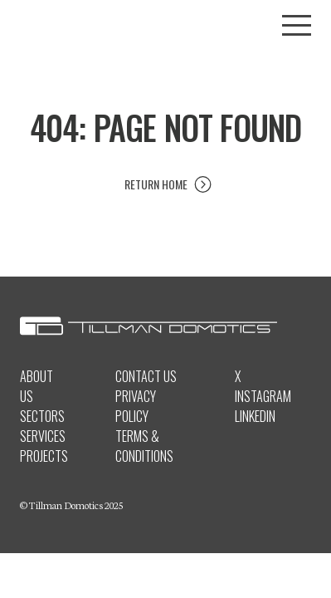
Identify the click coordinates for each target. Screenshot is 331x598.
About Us (36, 386)
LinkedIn (255, 416)
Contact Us (146, 376)
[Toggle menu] (296, 25)
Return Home (155, 184)
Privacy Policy (135, 406)
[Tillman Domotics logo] (165, 26)
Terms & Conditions (144, 446)
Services (43, 436)
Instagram (263, 396)
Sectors (42, 416)
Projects (44, 456)
